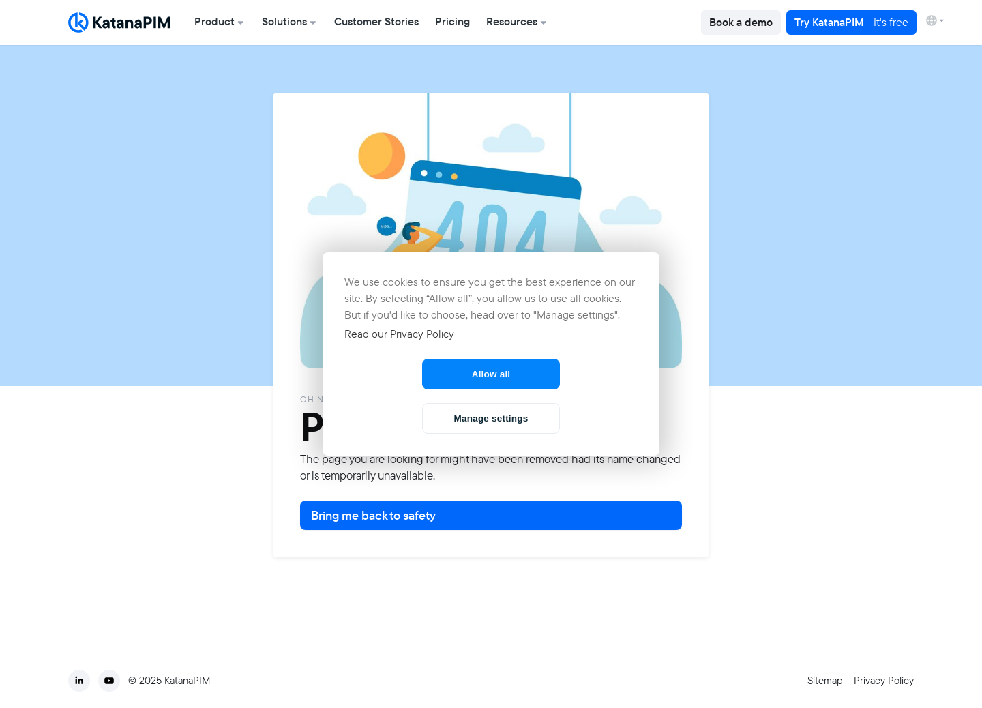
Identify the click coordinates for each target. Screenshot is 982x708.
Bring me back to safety (373, 515)
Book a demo (741, 22)
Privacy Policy (884, 680)
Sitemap (825, 680)
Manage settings (491, 418)
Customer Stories (376, 21)
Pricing (452, 21)
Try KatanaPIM (851, 22)
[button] (220, 22)
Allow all (491, 374)
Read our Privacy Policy (399, 334)
